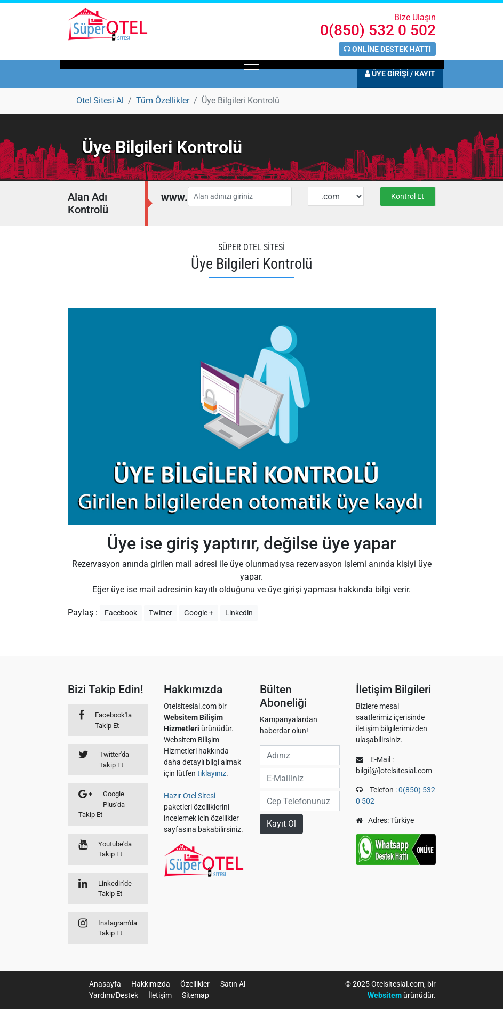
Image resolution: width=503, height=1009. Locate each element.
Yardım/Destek (113, 995)
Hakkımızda (150, 984)
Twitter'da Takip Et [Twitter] (114, 759)
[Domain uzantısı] (336, 196)
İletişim (160, 995)
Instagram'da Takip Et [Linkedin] (117, 928)
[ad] (300, 755)
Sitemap (195, 995)
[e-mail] (300, 778)
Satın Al (232, 984)
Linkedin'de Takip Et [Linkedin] (115, 888)
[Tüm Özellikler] (162, 100)
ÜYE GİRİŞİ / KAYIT (400, 73)
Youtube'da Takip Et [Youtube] (115, 849)
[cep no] (300, 801)
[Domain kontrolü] (408, 194)
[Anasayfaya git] (108, 24)
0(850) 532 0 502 (378, 30)
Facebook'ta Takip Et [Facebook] (113, 720)
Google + (198, 612)
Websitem (385, 995)
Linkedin (239, 612)
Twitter (160, 612)
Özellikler (195, 984)
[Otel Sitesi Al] (100, 100)
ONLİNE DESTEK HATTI (387, 49)
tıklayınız (211, 773)
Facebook (121, 612)
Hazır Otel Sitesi (189, 795)
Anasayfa (105, 984)
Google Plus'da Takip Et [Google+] (101, 804)
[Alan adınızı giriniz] (240, 196)
